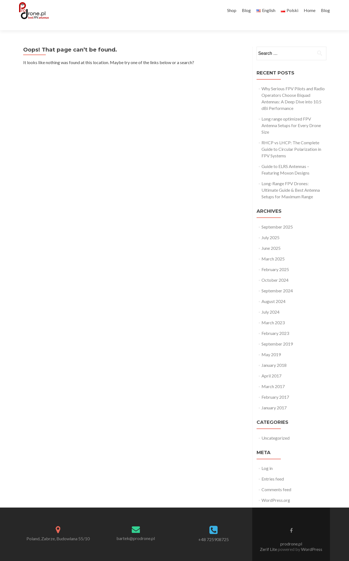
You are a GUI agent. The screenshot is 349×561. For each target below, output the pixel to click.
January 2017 (274, 398)
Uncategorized (275, 428)
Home (309, 10)
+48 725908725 (213, 529)
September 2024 (277, 281)
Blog (246, 10)
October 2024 (274, 270)
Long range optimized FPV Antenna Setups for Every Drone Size (291, 116)
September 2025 (277, 217)
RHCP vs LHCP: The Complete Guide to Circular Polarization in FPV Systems (291, 139)
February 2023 (275, 323)
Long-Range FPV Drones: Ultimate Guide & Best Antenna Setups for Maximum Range (290, 180)
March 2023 (273, 313)
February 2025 (275, 259)
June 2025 (271, 238)
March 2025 (273, 249)
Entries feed (272, 469)
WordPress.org (275, 490)
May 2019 (271, 344)
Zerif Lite (269, 539)
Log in (267, 458)
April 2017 (271, 366)
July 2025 (270, 227)
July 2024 (270, 302)
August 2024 (273, 291)
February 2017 (275, 387)
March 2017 (273, 376)
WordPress (311, 539)
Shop (231, 10)
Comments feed (276, 479)
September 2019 (277, 334)
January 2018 (274, 355)
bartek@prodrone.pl (135, 528)
